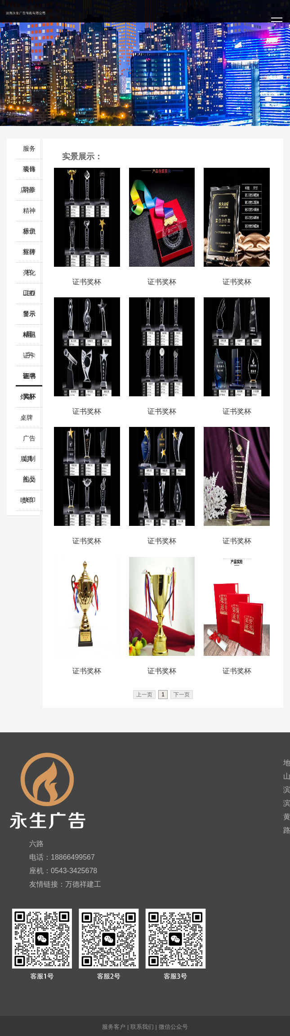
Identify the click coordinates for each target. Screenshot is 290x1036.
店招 (26, 189)
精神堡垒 (29, 214)
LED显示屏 (29, 297)
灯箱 (26, 396)
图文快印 (29, 483)
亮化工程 (29, 276)
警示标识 (29, 317)
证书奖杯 (29, 379)
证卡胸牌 (29, 359)
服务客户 (113, 1026)
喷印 (26, 500)
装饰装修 (29, 172)
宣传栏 (29, 255)
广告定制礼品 (29, 441)
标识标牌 (29, 235)
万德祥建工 (83, 884)
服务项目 (29, 152)
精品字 (29, 338)
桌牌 (26, 417)
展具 (26, 458)
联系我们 (142, 1026)
